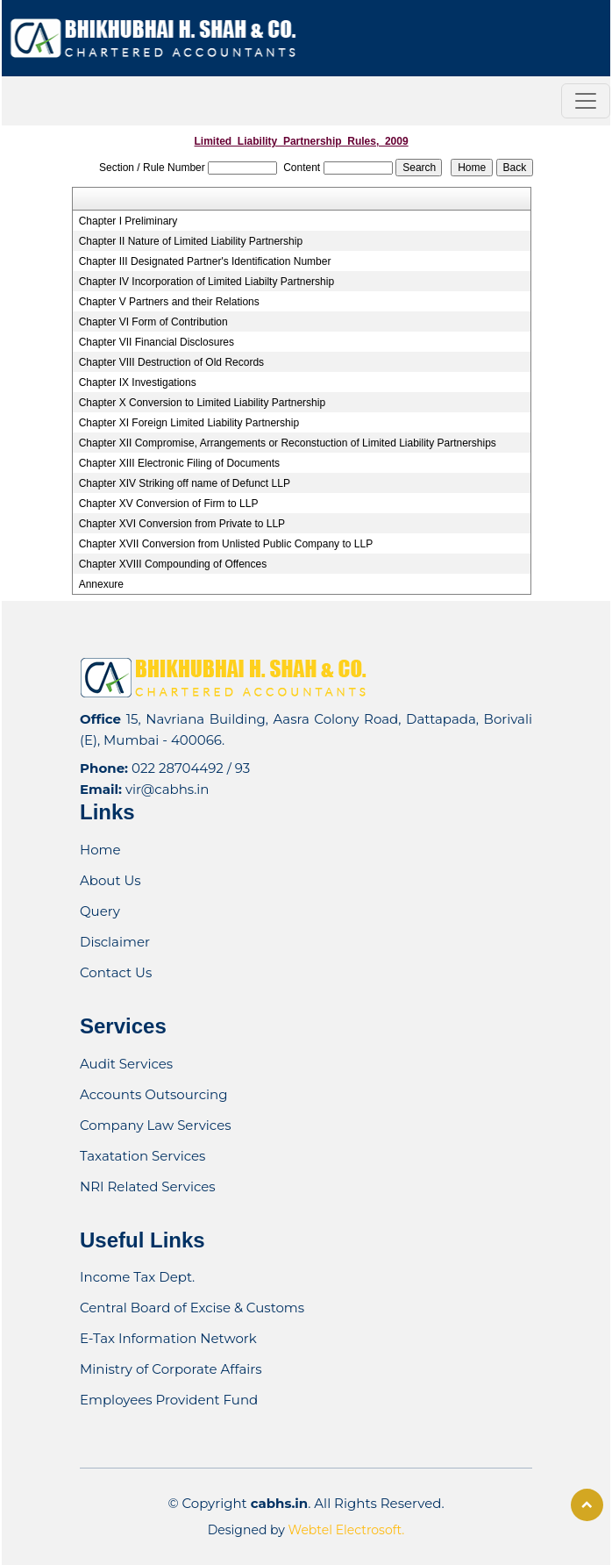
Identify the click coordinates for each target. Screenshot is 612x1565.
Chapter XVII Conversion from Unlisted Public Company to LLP (226, 544)
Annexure (101, 584)
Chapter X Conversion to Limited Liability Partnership (202, 403)
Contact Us (116, 972)
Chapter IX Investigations (137, 382)
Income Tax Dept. (137, 1276)
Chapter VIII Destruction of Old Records (171, 362)
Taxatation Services (142, 1155)
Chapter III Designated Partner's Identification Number (205, 261)
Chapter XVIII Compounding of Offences (173, 564)
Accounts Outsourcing (153, 1094)
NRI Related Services (148, 1186)
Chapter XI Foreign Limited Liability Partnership (189, 423)
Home (100, 849)
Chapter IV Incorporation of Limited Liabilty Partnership (207, 281)
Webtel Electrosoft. (346, 1530)
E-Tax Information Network (168, 1338)
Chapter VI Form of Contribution (153, 322)
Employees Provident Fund (169, 1399)
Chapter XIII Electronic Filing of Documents (179, 463)
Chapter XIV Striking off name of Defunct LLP (184, 483)
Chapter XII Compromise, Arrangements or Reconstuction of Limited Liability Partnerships (287, 443)
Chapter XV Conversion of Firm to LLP (169, 503)
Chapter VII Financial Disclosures (156, 342)
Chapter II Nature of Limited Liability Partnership (190, 241)
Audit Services (126, 1063)
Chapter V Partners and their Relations (169, 302)
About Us (110, 880)
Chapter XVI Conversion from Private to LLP (182, 524)
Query (100, 911)
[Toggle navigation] (585, 100)
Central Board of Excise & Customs (192, 1307)
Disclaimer (115, 941)
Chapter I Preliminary (128, 221)
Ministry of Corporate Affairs (171, 1369)
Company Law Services (155, 1125)
